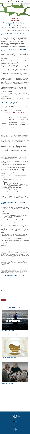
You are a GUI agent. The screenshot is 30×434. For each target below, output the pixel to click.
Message (3, 290)
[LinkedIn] (16, 421)
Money (15, 431)
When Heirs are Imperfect (8, 330)
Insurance (15, 429)
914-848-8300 (16, 415)
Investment (15, 427)
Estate (15, 428)
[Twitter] (14, 421)
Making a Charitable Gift (7, 383)
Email (2, 283)
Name (2, 277)
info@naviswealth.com (15, 419)
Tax (15, 430)
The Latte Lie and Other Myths (9, 357)
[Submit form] (3, 300)
